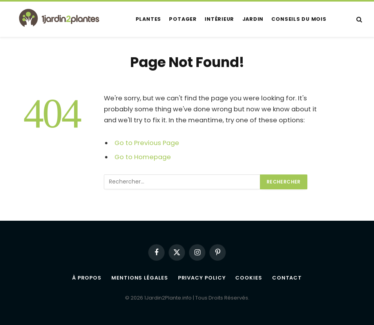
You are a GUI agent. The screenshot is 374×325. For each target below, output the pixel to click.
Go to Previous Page (146, 142)
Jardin (253, 19)
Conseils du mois (298, 19)
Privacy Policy (202, 277)
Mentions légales (139, 277)
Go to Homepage (142, 157)
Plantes (148, 19)
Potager (182, 19)
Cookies (248, 277)
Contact (287, 277)
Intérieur (219, 19)
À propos (87, 277)
